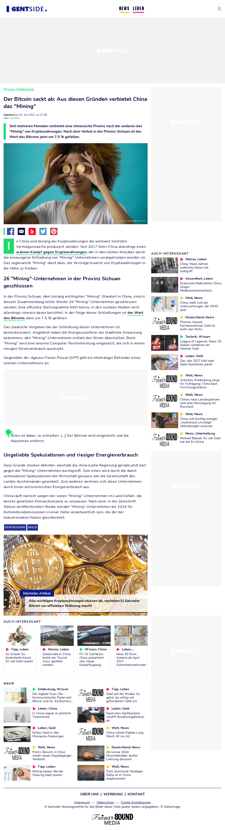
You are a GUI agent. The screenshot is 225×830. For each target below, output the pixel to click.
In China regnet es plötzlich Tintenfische (51, 715)
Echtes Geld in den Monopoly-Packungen (48, 734)
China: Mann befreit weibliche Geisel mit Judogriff (194, 267)
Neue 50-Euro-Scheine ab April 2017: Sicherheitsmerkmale (131, 659)
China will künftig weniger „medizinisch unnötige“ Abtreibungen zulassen (199, 422)
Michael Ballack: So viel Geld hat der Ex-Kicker (200, 440)
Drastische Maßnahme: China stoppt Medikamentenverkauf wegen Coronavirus (200, 288)
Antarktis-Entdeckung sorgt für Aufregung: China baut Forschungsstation (200, 383)
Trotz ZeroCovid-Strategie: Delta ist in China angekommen (124, 775)
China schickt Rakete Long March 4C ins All (125, 734)
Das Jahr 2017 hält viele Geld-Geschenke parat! (197, 362)
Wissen (9, 89)
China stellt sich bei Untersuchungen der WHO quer (199, 306)
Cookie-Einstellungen (136, 802)
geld (33, 527)
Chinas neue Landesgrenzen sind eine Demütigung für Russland (200, 403)
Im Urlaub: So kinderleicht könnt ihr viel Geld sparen (19, 657)
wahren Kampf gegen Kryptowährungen (51, 252)
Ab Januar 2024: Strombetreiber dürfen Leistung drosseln (122, 755)
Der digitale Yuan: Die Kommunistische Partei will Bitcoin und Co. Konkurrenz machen (51, 699)
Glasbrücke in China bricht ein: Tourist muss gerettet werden (57, 659)
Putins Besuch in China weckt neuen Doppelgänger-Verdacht (52, 755)
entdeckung (16, 527)
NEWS (124, 8)
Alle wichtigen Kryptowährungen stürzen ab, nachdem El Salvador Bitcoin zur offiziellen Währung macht (84, 603)
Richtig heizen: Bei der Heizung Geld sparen (47, 773)
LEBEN (138, 8)
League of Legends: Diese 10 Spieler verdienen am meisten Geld (200, 345)
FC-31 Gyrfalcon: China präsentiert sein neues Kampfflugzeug (91, 659)
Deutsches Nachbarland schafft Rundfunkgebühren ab (125, 717)
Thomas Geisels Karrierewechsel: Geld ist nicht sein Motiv (197, 325)
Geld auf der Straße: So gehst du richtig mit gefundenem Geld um (123, 697)
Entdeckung (25, 89)
